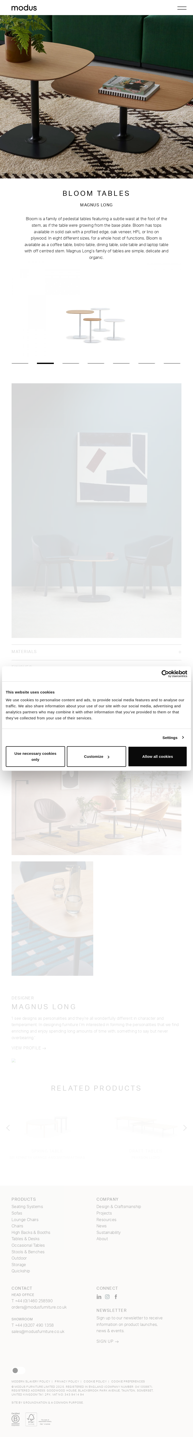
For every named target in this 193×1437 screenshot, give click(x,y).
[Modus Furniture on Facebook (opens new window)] (116, 1296)
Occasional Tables (28, 1245)
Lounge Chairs (25, 1220)
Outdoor (19, 1258)
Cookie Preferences (128, 1381)
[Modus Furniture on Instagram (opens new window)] (107, 1296)
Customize (96, 756)
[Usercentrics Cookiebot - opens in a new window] (165, 673)
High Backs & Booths (31, 1233)
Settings (170, 737)
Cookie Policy (95, 1381)
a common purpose (67, 1402)
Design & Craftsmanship (118, 1207)
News (101, 1226)
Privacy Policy (67, 1381)
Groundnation (35, 1402)
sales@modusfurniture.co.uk (38, 1332)
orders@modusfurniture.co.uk (39, 1307)
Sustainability (108, 1233)
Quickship (21, 1271)
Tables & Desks (26, 1239)
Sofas (17, 1213)
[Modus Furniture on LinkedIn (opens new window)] (99, 1296)
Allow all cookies (157, 756)
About (102, 1239)
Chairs (17, 1226)
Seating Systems (27, 1207)
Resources (106, 1220)
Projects (104, 1213)
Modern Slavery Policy (31, 1381)
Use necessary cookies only (35, 756)
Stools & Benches (28, 1252)
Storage (19, 1265)
